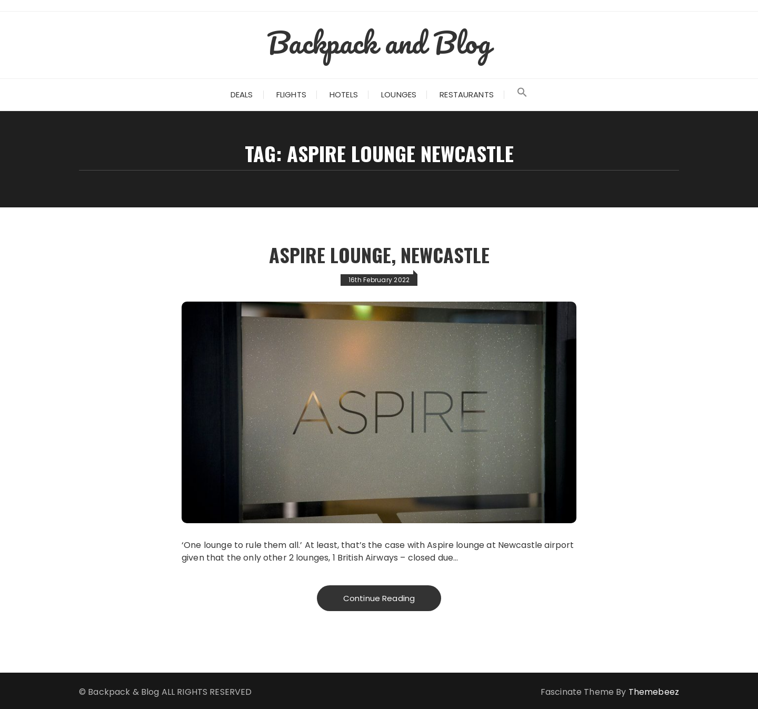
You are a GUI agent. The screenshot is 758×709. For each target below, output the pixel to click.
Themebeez (654, 692)
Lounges (398, 94)
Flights (291, 94)
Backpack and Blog (379, 42)
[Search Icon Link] (522, 95)
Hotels (344, 94)
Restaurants (467, 94)
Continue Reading (379, 598)
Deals (242, 94)
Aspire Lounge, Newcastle (379, 254)
